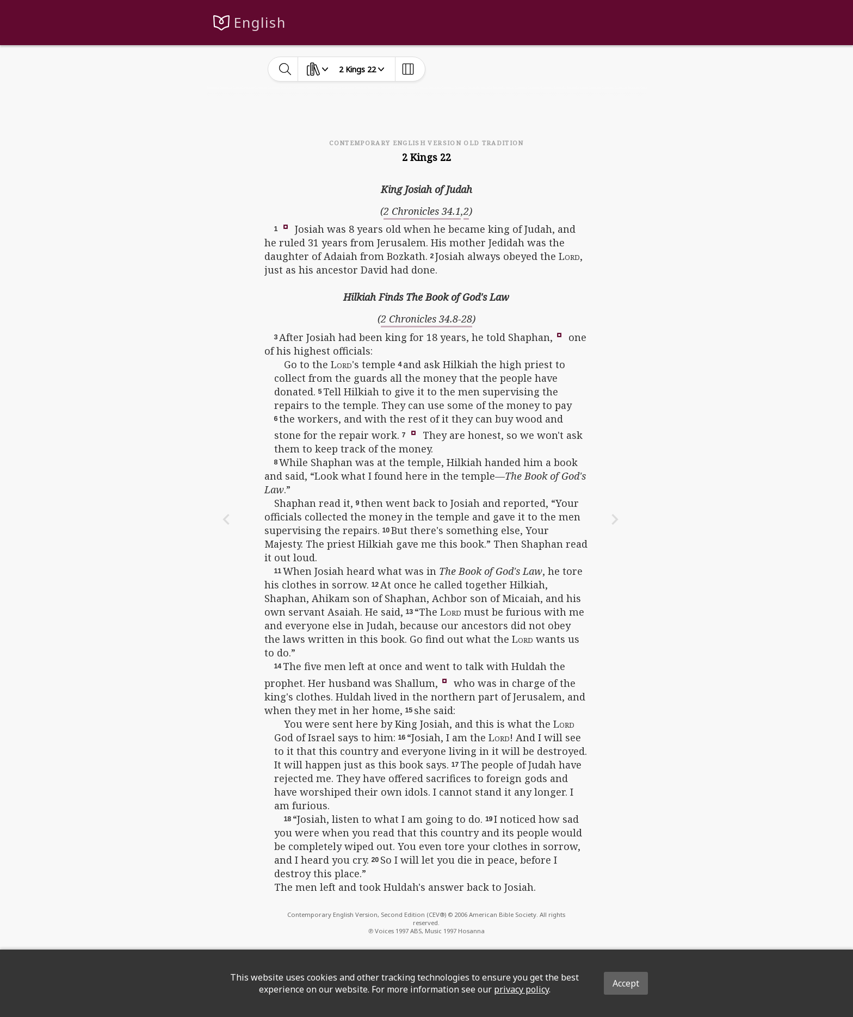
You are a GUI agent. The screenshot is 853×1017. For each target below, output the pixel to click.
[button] (285, 226)
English (260, 22)
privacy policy (521, 989)
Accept (626, 983)
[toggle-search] (285, 69)
